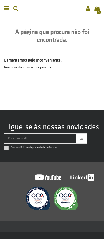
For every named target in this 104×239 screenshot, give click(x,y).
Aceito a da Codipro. (34, 147)
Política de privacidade (32, 147)
